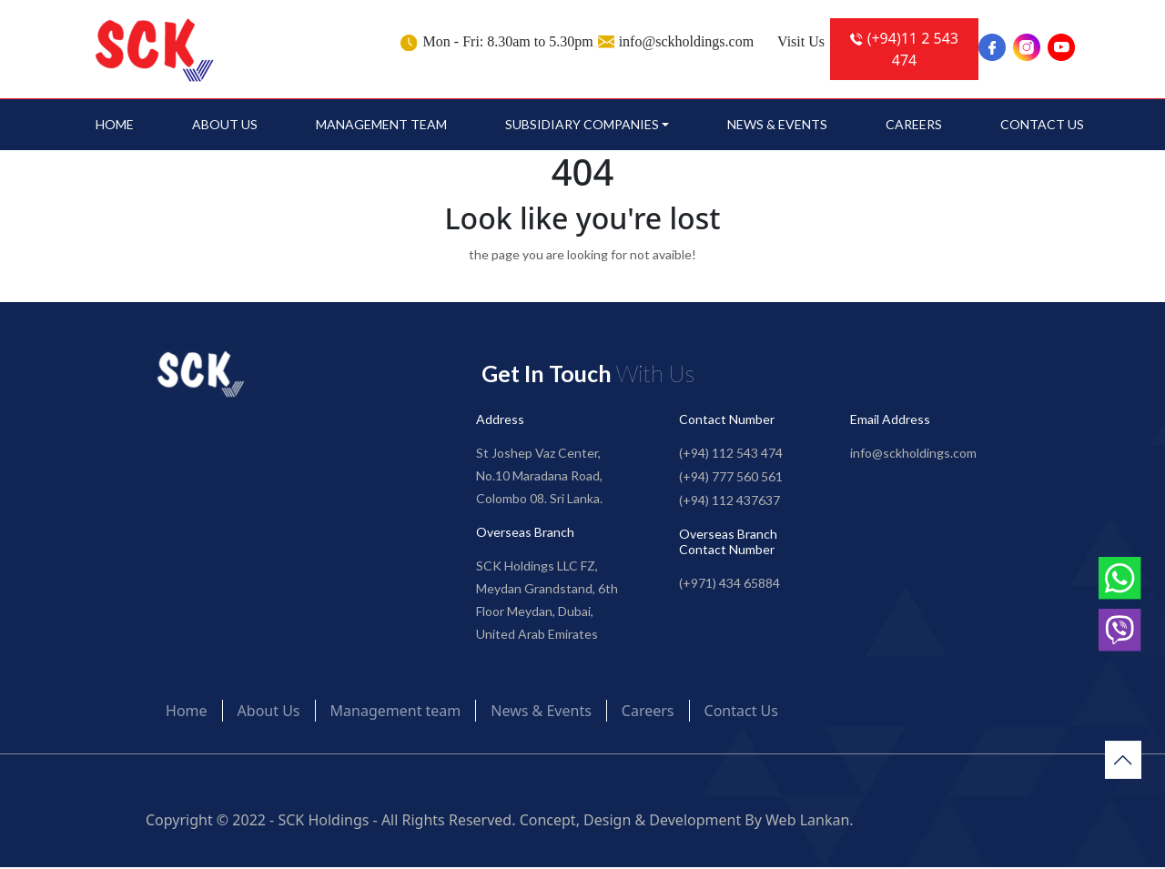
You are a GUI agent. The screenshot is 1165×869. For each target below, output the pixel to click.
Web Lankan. (809, 822)
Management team (381, 126)
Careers (914, 126)
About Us (225, 126)
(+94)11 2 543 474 (904, 49)
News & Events (777, 126)
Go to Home (583, 293)
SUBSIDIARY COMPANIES (582, 126)
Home (115, 126)
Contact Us (1042, 126)
